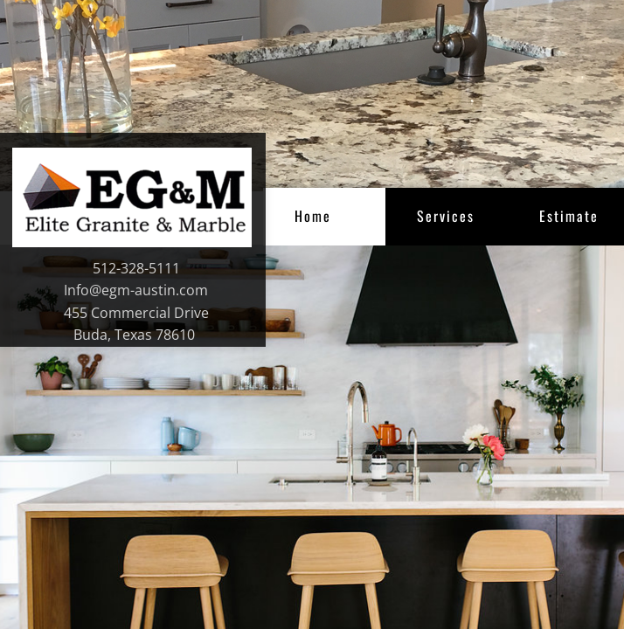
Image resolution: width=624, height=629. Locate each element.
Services (446, 215)
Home (313, 215)
